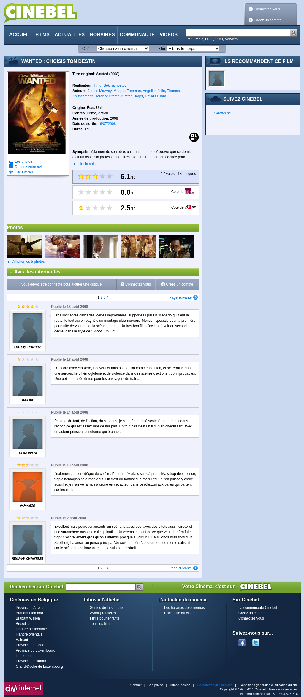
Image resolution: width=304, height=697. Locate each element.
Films (42, 34)
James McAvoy (99, 91)
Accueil (19, 34)
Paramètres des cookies (214, 685)
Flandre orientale (29, 634)
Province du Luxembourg (35, 650)
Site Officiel (24, 172)
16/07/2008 (107, 124)
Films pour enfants (104, 618)
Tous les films (100, 624)
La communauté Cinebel (257, 608)
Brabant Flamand (29, 613)
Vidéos (169, 34)
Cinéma (88, 49)
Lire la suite (87, 164)
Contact (136, 685)
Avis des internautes (34, 271)
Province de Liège (30, 645)
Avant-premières (103, 613)
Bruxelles (23, 624)
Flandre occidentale (31, 629)
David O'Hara (155, 96)
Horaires (102, 34)
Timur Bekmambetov (110, 85)
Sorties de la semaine (107, 608)
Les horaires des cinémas (184, 608)
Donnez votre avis (29, 167)
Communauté (137, 34)
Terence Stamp (107, 96)
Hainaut (22, 640)
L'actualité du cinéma (180, 613)
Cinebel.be (222, 113)
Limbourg (23, 656)
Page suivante (180, 297)
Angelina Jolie (154, 91)
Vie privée (156, 685)
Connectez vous (267, 9)
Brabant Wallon (28, 618)
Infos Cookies (180, 685)
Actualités (70, 34)
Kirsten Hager (132, 96)
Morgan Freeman (127, 91)
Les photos (23, 161)
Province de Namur (31, 661)
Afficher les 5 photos (26, 261)
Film (161, 49)
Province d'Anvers (30, 608)
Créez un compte (267, 20)
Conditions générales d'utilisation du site (269, 685)
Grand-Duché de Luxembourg (39, 666)
